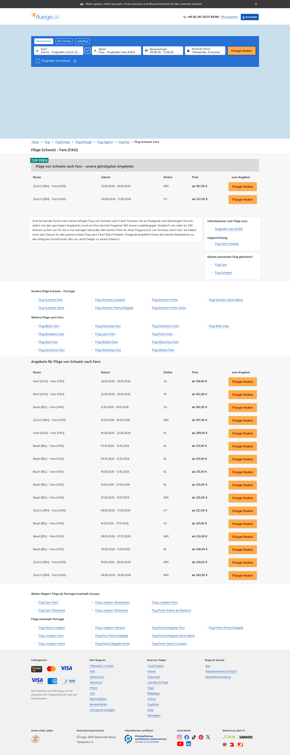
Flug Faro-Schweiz (227, 242)
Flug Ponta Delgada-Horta (112, 642)
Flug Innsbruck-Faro (52, 348)
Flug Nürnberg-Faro (108, 348)
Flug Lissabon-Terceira (110, 626)
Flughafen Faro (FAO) (229, 227)
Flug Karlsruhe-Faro (108, 324)
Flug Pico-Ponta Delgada (111, 634)
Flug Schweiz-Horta (51, 306)
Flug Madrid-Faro (106, 340)
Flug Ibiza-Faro (48, 340)
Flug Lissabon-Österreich (111, 609)
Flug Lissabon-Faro (51, 634)
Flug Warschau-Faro (165, 340)
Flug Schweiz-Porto (165, 298)
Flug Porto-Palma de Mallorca (171, 609)
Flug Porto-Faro (162, 332)
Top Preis (39, 159)
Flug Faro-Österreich (52, 609)
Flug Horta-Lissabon (52, 626)
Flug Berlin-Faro (49, 324)
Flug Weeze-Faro (163, 348)
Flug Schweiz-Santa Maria (226, 298)
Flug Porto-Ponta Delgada (226, 626)
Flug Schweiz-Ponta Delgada (114, 306)
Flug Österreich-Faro (165, 324)
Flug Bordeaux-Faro (51, 332)
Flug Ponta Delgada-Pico (168, 626)
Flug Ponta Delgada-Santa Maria (173, 634)
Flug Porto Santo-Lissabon (169, 642)
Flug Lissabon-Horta (52, 642)
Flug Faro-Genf (48, 601)
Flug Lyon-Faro (105, 332)
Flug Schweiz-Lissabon (110, 298)
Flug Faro (221, 263)
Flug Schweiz (223, 271)
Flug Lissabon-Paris (165, 601)
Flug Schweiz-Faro (51, 298)
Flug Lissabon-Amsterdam (112, 601)
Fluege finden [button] (242, 185)
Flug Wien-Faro (219, 324)
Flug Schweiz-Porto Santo (169, 306)
